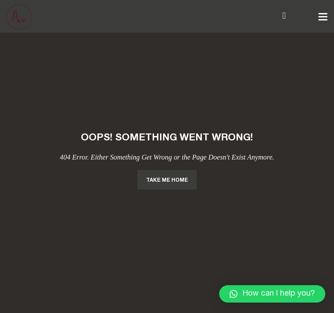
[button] (272, 294)
